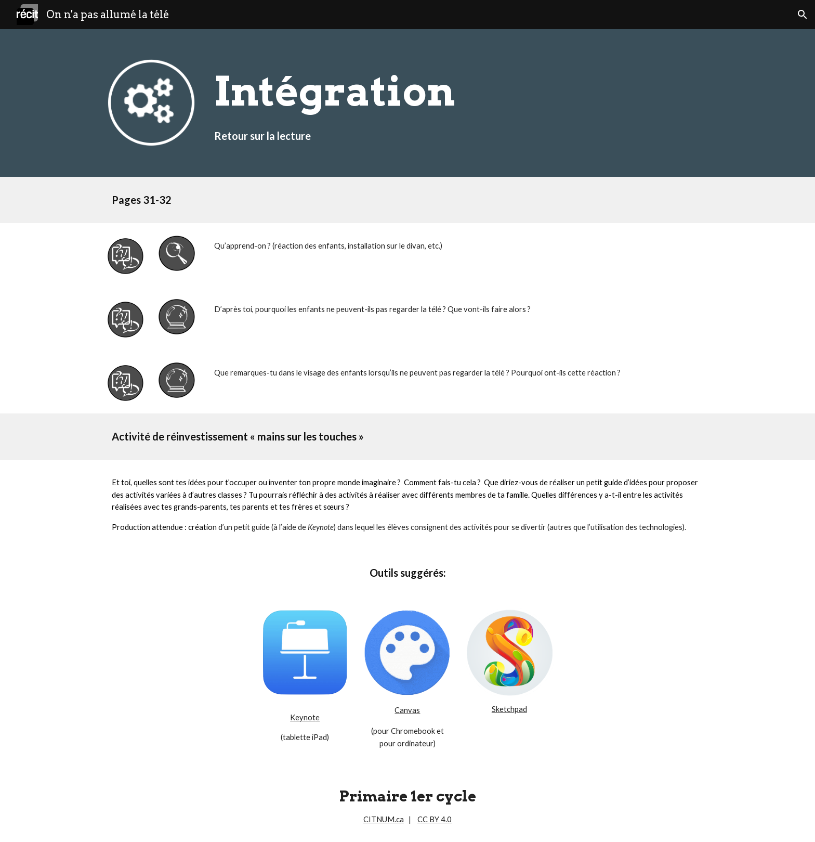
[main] (458, 103)
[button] (802, 14)
